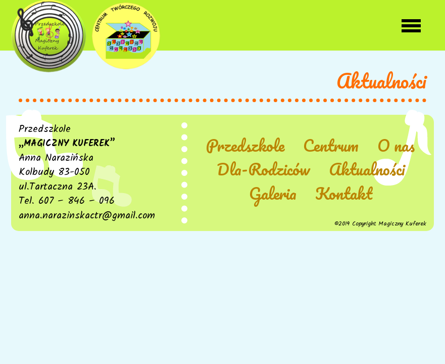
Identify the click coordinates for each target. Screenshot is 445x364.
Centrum (331, 146)
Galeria (272, 194)
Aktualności (367, 169)
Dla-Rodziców (263, 169)
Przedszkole (245, 146)
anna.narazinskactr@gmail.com (87, 216)
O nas (396, 146)
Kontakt (343, 194)
